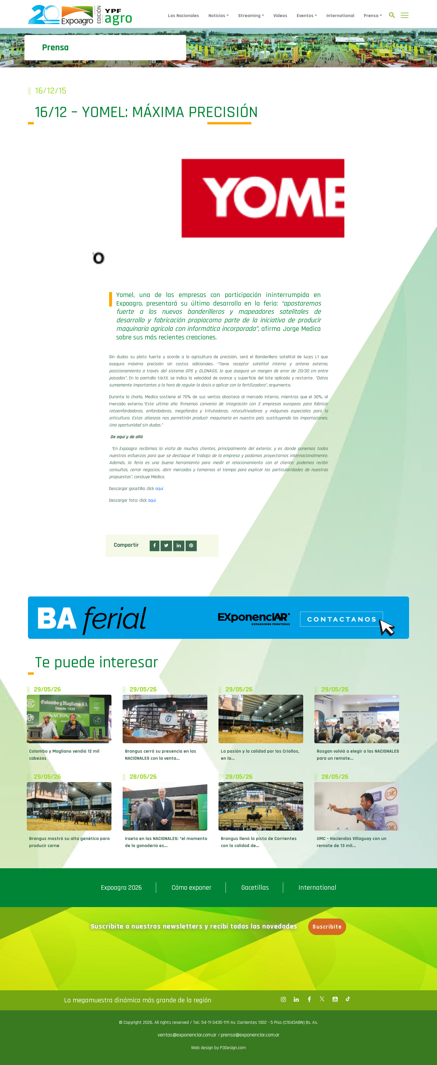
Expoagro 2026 (121, 887)
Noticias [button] (217, 16)
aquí (159, 489)
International (340, 16)
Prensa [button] (371, 16)
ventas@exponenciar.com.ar (188, 1034)
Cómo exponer (191, 887)
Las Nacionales (183, 16)
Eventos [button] (305, 16)
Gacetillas (255, 887)
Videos (280, 16)
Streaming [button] (249, 16)
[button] (154, 546)
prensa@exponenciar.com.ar (250, 1034)
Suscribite (327, 927)
